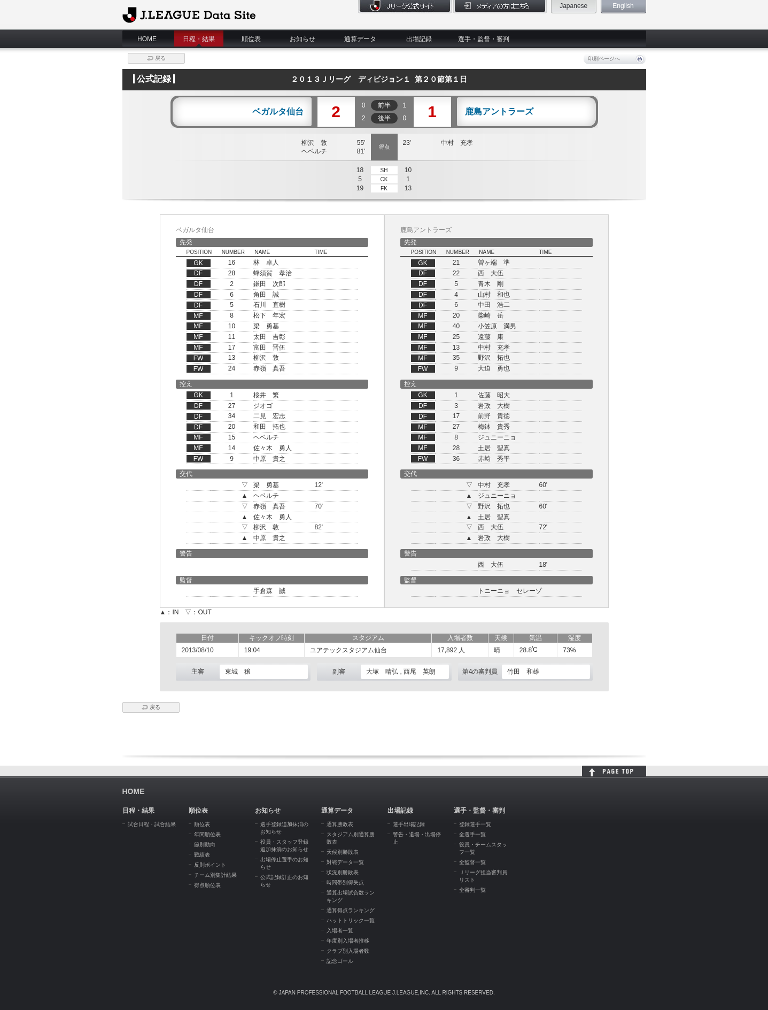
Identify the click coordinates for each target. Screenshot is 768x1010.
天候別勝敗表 (343, 852)
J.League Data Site (188, 14)
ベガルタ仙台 (278, 111)
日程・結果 (199, 39)
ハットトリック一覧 (351, 920)
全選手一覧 (472, 834)
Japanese (573, 6)
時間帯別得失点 (345, 882)
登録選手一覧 (475, 824)
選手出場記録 (409, 824)
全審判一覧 (472, 890)
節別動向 (204, 844)
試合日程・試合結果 (152, 824)
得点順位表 (207, 885)
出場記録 (419, 39)
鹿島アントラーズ (499, 111)
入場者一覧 (340, 931)
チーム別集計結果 (215, 875)
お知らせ (302, 39)
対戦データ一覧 (345, 862)
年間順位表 (207, 834)
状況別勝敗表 (343, 872)
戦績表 (202, 855)
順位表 (251, 39)
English (622, 6)
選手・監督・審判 (483, 39)
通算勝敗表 (340, 824)
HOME (147, 39)
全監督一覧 (472, 862)
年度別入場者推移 (348, 941)
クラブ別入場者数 (348, 951)
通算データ (360, 39)
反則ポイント (210, 865)
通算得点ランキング (351, 910)
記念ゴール (340, 961)
